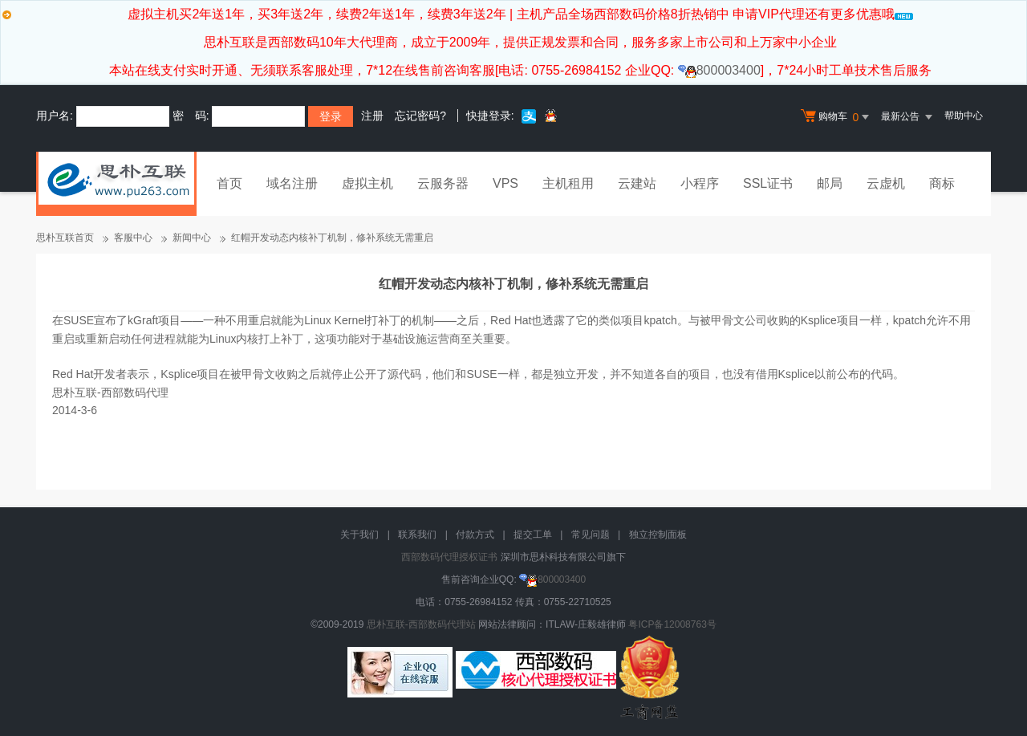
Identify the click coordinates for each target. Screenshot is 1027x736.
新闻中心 (192, 237)
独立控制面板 (658, 534)
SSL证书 (768, 183)
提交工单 (533, 534)
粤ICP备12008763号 (672, 624)
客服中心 (133, 237)
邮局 (829, 183)
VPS (505, 183)
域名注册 (292, 183)
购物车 (837, 117)
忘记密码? (420, 115)
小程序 (699, 183)
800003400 (719, 70)
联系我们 (417, 534)
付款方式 (475, 534)
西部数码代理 (134, 392)
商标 (942, 183)
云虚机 (886, 183)
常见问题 (590, 534)
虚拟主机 (367, 183)
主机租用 (568, 183)
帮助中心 (963, 115)
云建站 (637, 183)
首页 (229, 183)
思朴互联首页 (65, 237)
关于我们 (359, 534)
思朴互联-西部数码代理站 (421, 624)
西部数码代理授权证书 (449, 557)
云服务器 (443, 183)
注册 (372, 115)
